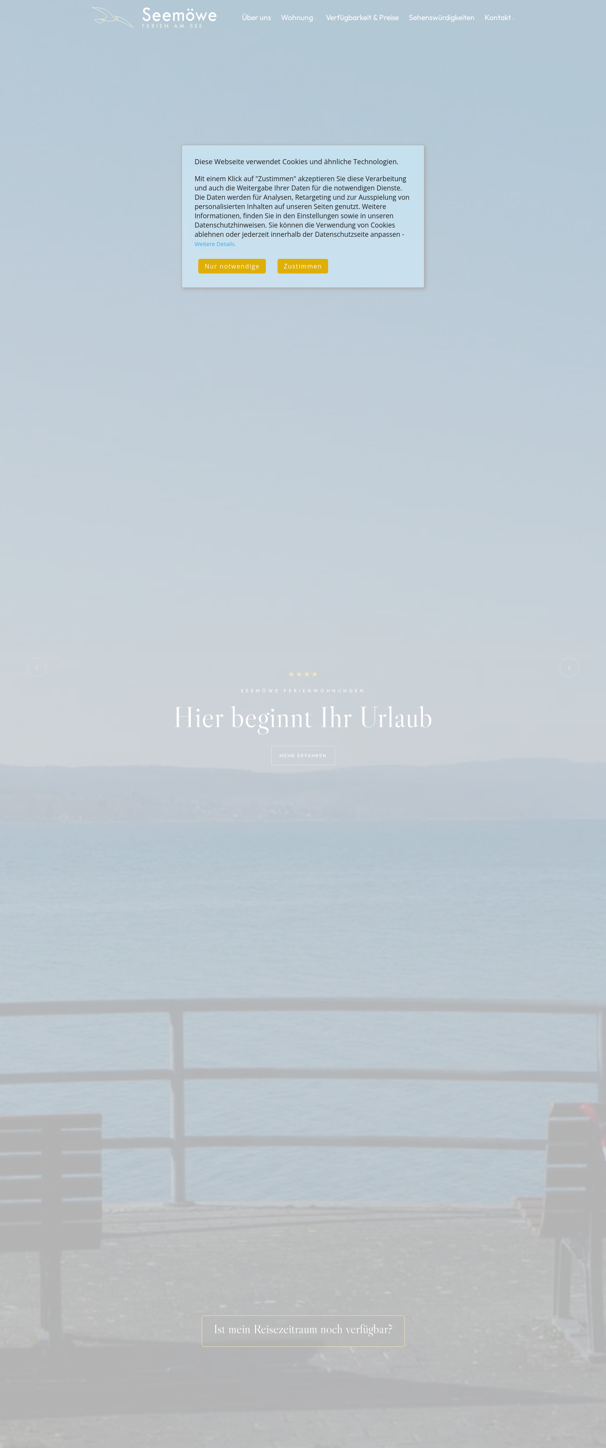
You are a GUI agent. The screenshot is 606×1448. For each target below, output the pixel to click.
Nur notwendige (232, 266)
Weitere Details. (215, 244)
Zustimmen (303, 266)
